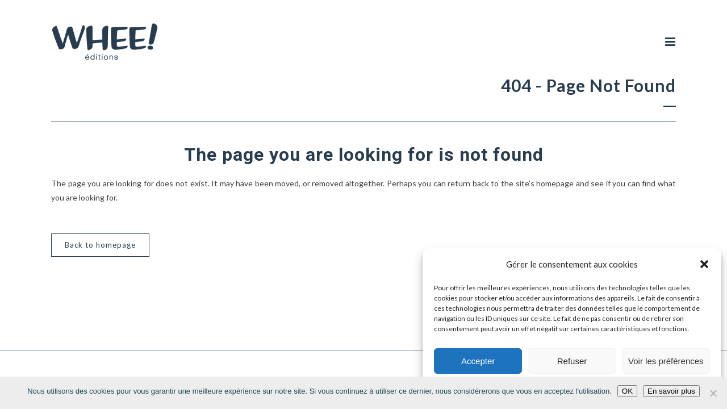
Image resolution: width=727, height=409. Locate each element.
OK (627, 391)
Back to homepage (100, 246)
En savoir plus (671, 391)
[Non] (712, 393)
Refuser (572, 361)
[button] (704, 264)
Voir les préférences (666, 361)
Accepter (478, 361)
